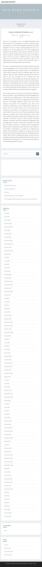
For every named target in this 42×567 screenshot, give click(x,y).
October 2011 (7, 485)
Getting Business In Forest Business (13, 195)
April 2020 (7, 267)
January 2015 (7, 451)
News (5, 530)
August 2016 (7, 400)
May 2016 (6, 410)
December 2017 (8, 363)
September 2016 (8, 397)
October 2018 (7, 329)
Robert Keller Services (10, 185)
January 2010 (7, 516)
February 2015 (8, 448)
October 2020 (7, 247)
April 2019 (7, 308)
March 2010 (7, 509)
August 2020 (7, 254)
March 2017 (7, 387)
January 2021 (7, 237)
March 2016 (7, 417)
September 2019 (8, 291)
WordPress (25, 563)
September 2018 (8, 332)
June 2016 (7, 407)
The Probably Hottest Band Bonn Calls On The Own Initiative (20, 199)
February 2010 (8, 513)
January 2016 (7, 424)
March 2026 (7, 220)
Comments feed (8, 551)
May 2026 (6, 213)
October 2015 (7, 434)
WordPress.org (8, 555)
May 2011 (6, 492)
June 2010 (7, 499)
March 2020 (7, 271)
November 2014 (8, 458)
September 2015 (8, 438)
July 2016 (6, 404)
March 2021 (7, 230)
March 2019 (7, 312)
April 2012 (7, 468)
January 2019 (7, 319)
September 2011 (8, 489)
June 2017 (7, 383)
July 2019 (6, 298)
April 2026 (7, 216)
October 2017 (7, 370)
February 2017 (8, 390)
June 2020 (7, 261)
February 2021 (8, 233)
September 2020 (8, 250)
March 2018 (7, 353)
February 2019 (8, 315)
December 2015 (8, 427)
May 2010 (6, 502)
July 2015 (6, 445)
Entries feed (7, 548)
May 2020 (6, 264)
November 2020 (8, 244)
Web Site (6, 192)
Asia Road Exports (8, 2)
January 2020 (7, 278)
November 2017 (8, 366)
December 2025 (8, 227)
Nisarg (34, 563)
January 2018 (7, 359)
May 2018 (6, 346)
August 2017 (7, 376)
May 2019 (6, 305)
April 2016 (7, 414)
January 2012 (7, 475)
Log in (6, 544)
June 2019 (7, 302)
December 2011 (8, 479)
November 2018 (8, 325)
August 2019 (7, 295)
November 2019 (8, 285)
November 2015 (8, 431)
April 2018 (7, 349)
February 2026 (8, 223)
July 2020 (6, 257)
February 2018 (8, 356)
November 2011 (8, 482)
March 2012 (7, 472)
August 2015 (7, 441)
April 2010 (7, 506)
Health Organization (9, 189)
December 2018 (8, 322)
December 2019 (8, 281)
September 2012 (8, 465)
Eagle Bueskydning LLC (21, 32)
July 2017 (6, 380)
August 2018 (7, 336)
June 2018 (7, 342)
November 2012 (8, 462)
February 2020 (8, 274)
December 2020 (8, 240)
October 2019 (7, 288)
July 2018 (6, 339)
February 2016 (8, 421)
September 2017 (8, 373)
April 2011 (7, 496)
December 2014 (8, 455)
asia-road (27, 35)
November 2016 (8, 393)
